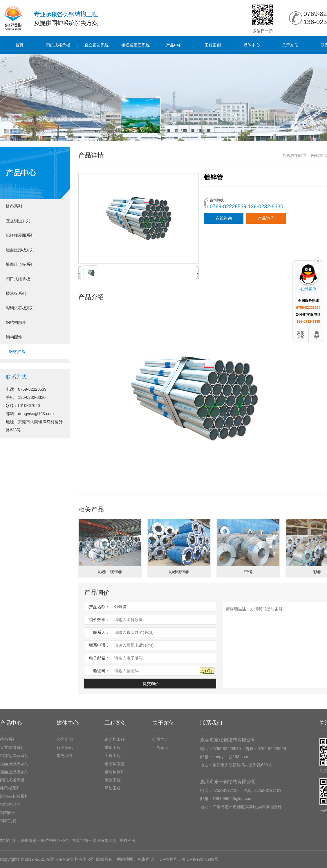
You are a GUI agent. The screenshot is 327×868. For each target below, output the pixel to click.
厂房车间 (160, 747)
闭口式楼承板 (58, 45)
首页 (19, 45)
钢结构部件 (16, 322)
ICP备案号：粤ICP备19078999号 (188, 859)
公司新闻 (65, 739)
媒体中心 (251, 45)
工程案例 (213, 45)
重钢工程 (112, 747)
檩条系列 (14, 206)
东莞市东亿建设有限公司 (94, 840)
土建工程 (112, 755)
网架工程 (112, 788)
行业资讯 (65, 747)
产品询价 (266, 218)
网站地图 (125, 859)
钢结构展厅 (114, 772)
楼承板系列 (16, 293)
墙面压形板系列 (20, 264)
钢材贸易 (17, 351)
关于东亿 (290, 45)
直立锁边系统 (96, 45)
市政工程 (112, 780)
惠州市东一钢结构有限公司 (44, 840)
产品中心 (174, 45)
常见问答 (65, 755)
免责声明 (146, 859)
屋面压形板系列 (20, 250)
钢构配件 (14, 337)
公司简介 (160, 739)
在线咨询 (224, 218)
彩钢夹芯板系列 (20, 308)
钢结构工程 (114, 739)
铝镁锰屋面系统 (135, 45)
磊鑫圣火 (128, 840)
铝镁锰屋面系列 (20, 235)
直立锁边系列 (18, 220)
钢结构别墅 (114, 763)
